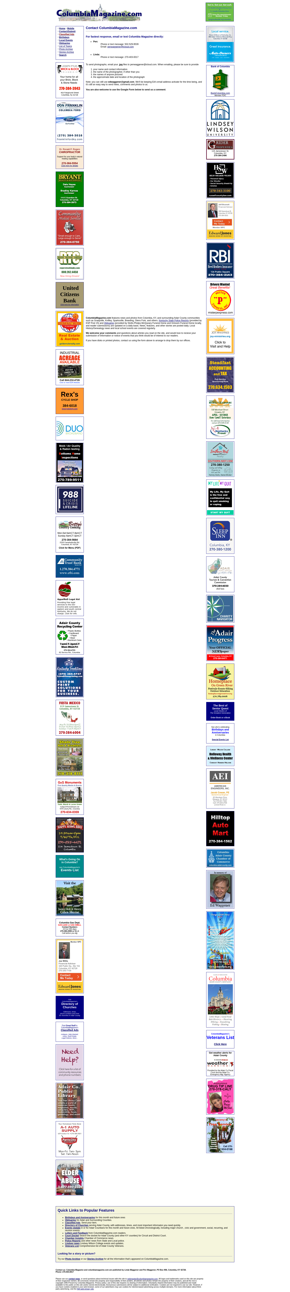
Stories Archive (66, 52)
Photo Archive (66, 49)
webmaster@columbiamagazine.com (142, 1279)
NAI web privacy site (85, 1289)
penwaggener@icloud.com (120, 46)
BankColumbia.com (220, 93)
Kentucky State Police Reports (174, 320)
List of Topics (65, 46)
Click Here (220, 1044)
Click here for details (69, 166)
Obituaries (109, 323)
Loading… (145, 201)
